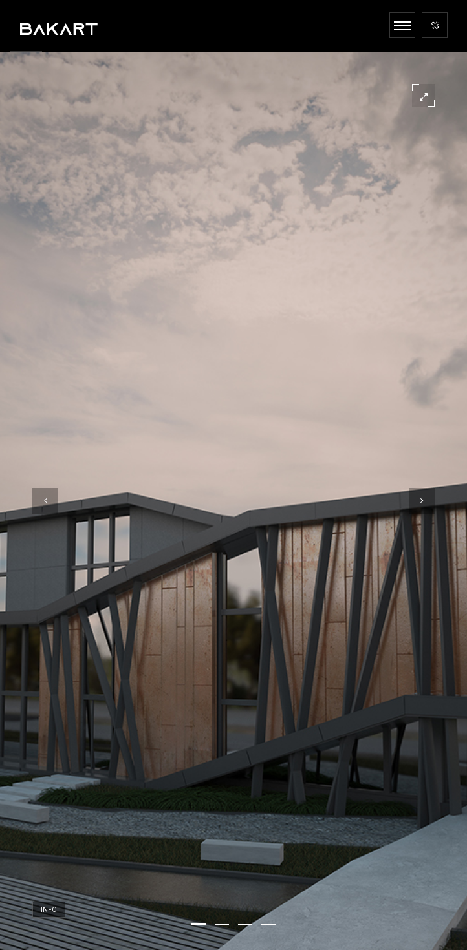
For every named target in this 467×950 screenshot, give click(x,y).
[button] (198, 924)
